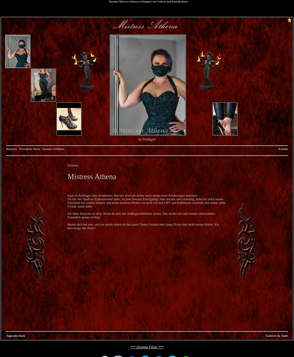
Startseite (11, 148)
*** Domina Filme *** (147, 347)
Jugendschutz (15, 335)
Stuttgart (146, 1)
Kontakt (283, 148)
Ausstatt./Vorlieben (53, 148)
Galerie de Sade (277, 335)
